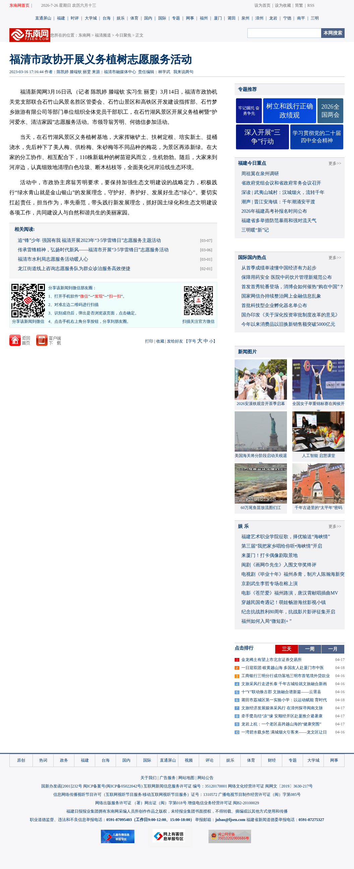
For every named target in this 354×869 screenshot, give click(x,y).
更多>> (335, 163)
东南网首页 (19, 5)
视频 (189, 760)
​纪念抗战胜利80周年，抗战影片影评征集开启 (288, 611)
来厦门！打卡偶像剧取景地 (269, 555)
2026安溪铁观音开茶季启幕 (261, 403)
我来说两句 (183, 71)
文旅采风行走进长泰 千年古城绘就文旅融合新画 (284, 683)
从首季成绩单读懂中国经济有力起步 (278, 267)
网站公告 (205, 777)
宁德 (287, 18)
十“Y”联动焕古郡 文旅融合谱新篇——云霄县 (281, 691)
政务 (64, 760)
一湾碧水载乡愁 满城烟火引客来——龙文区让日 (284, 732)
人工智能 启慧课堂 (318, 455)
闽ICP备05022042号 (124, 786)
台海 (107, 18)
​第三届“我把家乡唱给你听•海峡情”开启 (281, 546)
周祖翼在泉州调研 (260, 173)
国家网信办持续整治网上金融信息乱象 (281, 296)
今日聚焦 (123, 35)
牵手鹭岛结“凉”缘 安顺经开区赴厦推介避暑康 (281, 716)
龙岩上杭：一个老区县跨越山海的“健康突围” (281, 724)
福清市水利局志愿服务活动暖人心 (53, 259)
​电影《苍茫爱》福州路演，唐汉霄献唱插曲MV (289, 593)
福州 (204, 18)
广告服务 (168, 777)
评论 (209, 760)
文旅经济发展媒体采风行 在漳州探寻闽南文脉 (282, 708)
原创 (21, 760)
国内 (148, 18)
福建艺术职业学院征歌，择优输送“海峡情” (285, 536)
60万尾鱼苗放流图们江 (261, 507)
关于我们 (148, 777)
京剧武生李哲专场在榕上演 (269, 583)
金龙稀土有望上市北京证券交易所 (271, 659)
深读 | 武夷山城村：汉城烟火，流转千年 (282, 192)
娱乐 (121, 18)
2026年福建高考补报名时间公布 (274, 211)
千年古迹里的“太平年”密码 (319, 507)
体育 (134, 18)
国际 (162, 18)
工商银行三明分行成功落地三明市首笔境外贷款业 (285, 675)
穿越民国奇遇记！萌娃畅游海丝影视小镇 (283, 602)
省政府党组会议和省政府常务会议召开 (281, 183)
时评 (75, 18)
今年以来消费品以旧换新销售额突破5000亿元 (288, 324)
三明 (315, 18)
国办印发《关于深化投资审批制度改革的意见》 (290, 314)
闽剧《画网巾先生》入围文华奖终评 (278, 564)
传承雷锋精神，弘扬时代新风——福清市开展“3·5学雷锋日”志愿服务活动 (93, 249)
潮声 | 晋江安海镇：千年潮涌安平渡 (278, 201)
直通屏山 (43, 18)
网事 (190, 18)
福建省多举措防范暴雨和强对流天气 (278, 220)
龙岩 (273, 18)
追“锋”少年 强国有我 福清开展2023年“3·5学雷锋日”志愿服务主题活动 (89, 240)
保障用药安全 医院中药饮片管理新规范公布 (286, 277)
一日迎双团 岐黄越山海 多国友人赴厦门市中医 (282, 667)
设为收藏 (283, 5)
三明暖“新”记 (255, 230)
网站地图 (186, 777)
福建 (61, 18)
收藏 (160, 341)
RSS (310, 5)
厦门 (218, 18)
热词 (43, 760)
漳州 (259, 18)
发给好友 (175, 341)
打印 (149, 341)
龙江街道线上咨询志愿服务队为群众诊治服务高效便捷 (74, 268)
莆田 (232, 18)
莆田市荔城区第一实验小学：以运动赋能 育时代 (284, 700)
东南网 (84, 35)
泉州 (245, 18)
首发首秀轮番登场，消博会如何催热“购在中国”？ (292, 286)
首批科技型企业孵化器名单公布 (274, 305)
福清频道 (103, 35)
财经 (272, 760)
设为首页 (262, 5)
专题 (176, 18)
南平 (301, 18)
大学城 (91, 18)
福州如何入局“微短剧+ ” (266, 621)
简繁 (299, 5)
